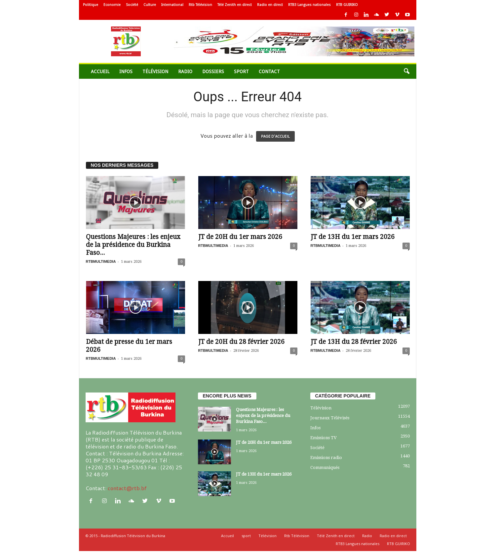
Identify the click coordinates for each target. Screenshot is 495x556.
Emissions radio (326, 457)
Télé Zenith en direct (234, 5)
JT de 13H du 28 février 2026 (354, 342)
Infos (126, 71)
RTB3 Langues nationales (309, 5)
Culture (149, 5)
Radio (185, 71)
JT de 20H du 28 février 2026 (241, 342)
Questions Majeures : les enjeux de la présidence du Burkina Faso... (133, 244)
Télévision (155, 71)
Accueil (100, 71)
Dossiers (213, 71)
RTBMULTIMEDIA (101, 261)
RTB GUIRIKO (347, 5)
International (172, 5)
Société (132, 5)
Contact (269, 71)
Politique (90, 5)
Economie (112, 5)
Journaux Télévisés (329, 417)
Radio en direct (270, 5)
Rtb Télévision (200, 5)
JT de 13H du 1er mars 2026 (353, 237)
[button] (406, 71)
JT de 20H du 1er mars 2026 (240, 237)
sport (241, 71)
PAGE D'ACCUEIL (275, 136)
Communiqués (324, 467)
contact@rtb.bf (127, 488)
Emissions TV (323, 437)
